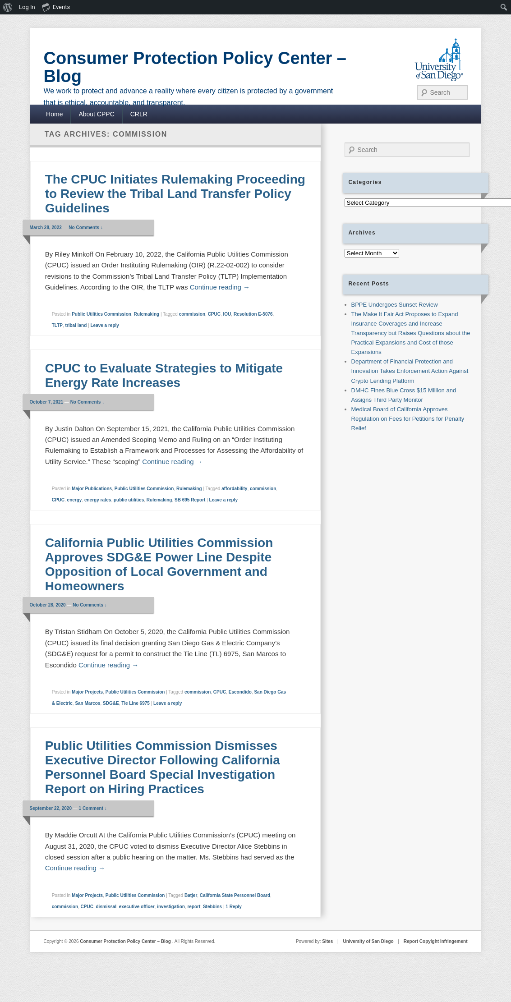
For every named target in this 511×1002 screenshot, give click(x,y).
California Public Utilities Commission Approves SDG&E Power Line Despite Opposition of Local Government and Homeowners (159, 564)
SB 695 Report (190, 499)
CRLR (138, 114)
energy (74, 499)
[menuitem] (8, 7)
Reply (234, 906)
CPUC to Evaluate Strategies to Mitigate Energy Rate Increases (164, 375)
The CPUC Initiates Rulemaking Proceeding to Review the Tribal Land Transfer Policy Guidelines (175, 193)
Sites (327, 941)
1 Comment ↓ (93, 808)
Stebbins (212, 906)
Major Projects (87, 691)
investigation (171, 906)
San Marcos (87, 703)
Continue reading (220, 287)
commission (192, 314)
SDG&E (111, 703)
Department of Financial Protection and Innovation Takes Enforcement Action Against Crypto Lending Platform (410, 371)
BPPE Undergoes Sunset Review (394, 304)
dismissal (106, 906)
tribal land (76, 325)
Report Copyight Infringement (436, 941)
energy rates (97, 499)
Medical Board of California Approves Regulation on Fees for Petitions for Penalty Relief (408, 419)
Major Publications (92, 488)
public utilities (129, 499)
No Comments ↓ (86, 227)
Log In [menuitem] (27, 7)
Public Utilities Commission (101, 314)
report (193, 906)
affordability (234, 488)
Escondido (240, 691)
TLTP (57, 325)
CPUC (214, 314)
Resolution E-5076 (253, 314)
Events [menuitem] (56, 7)
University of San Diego (368, 941)
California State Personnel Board (235, 895)
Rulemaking (146, 314)
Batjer (190, 895)
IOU (227, 314)
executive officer (137, 906)
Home (54, 114)
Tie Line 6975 (135, 703)
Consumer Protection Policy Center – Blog (195, 67)
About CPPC (96, 114)
